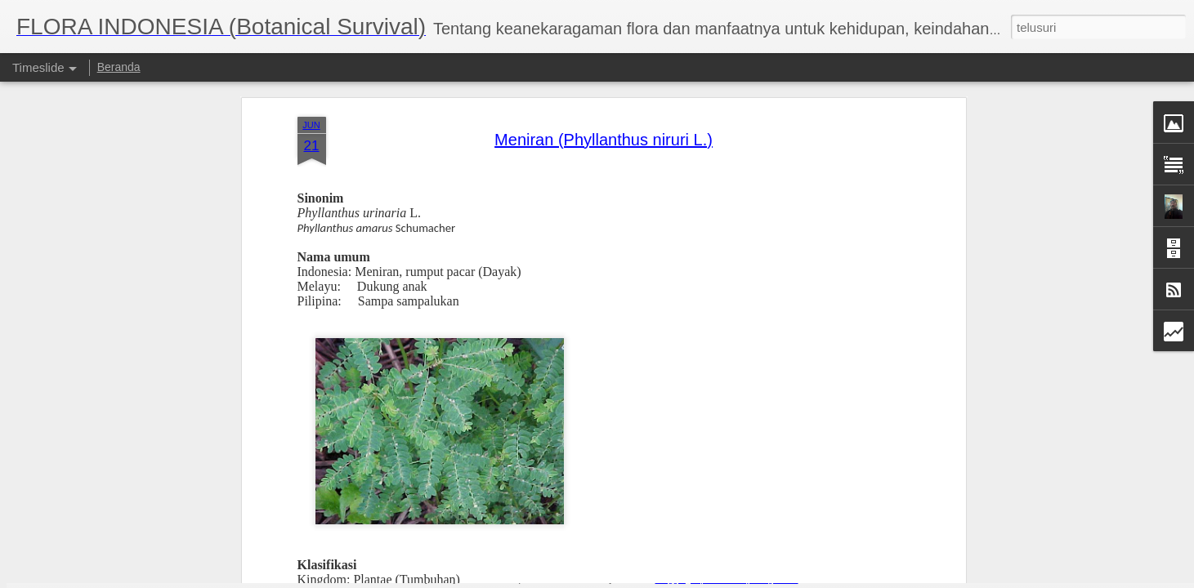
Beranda (119, 67)
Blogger (670, 579)
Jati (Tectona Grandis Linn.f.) (831, 545)
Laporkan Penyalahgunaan (744, 579)
